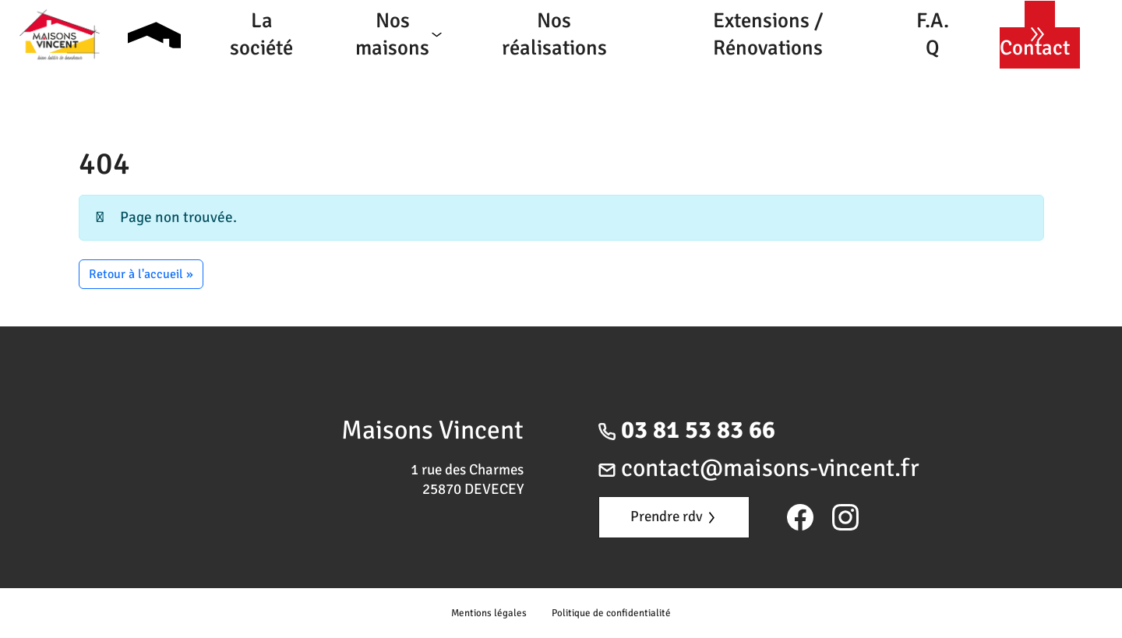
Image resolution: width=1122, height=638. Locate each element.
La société (261, 34)
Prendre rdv (672, 516)
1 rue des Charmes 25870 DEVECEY (467, 479)
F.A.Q (932, 34)
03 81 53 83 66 (686, 429)
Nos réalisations (554, 34)
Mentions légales (489, 613)
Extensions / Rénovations (768, 34)
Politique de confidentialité (611, 613)
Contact (1035, 48)
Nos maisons (392, 34)
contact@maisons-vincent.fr (758, 468)
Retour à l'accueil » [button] (141, 274)
